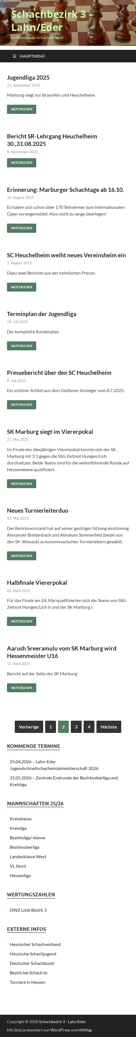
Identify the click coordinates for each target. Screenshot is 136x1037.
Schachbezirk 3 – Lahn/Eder (52, 20)
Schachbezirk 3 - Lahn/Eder (62, 1021)
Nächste (109, 726)
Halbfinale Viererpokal (37, 582)
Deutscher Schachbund (32, 963)
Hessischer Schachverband (35, 944)
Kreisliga (18, 828)
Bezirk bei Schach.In (28, 972)
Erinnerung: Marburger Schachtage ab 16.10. (65, 189)
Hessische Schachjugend (33, 953)
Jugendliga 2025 (28, 77)
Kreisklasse (20, 818)
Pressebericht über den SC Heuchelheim (59, 372)
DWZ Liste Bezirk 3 (28, 910)
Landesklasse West (28, 856)
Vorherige (29, 726)
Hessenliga (20, 875)
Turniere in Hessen (27, 982)
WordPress (60, 1030)
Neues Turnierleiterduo (37, 510)
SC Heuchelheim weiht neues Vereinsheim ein (66, 254)
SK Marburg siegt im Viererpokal (50, 431)
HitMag (84, 1030)
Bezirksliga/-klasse (27, 837)
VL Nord (18, 866)
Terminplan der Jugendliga (41, 313)
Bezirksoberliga (24, 847)
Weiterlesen (19, 108)
